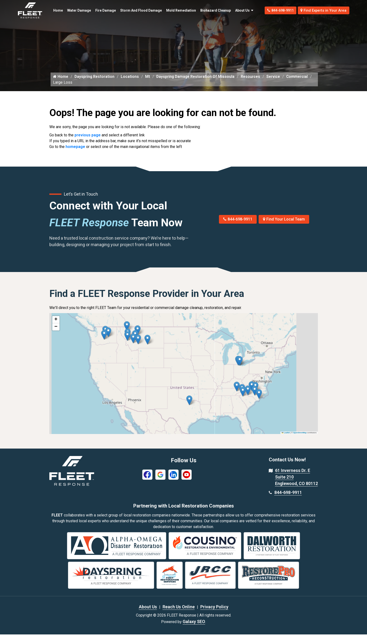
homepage (75, 152)
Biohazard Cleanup (202, 10)
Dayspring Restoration (95, 82)
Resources (254, 82)
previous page (88, 140)
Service (277, 82)
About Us (232, 10)
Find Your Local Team (284, 224)
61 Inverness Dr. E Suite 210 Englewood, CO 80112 (296, 482)
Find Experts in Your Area (321, 10)
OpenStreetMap (300, 438)
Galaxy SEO (194, 627)
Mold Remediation (171, 10)
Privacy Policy (214, 612)
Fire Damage (98, 10)
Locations (131, 82)
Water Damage (71, 10)
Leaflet (286, 438)
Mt (149, 82)
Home (55, 8)
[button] (147, 345)
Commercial (64, 87)
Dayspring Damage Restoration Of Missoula (198, 82)
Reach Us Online (179, 612)
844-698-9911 (272, 10)
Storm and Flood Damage (129, 10)
